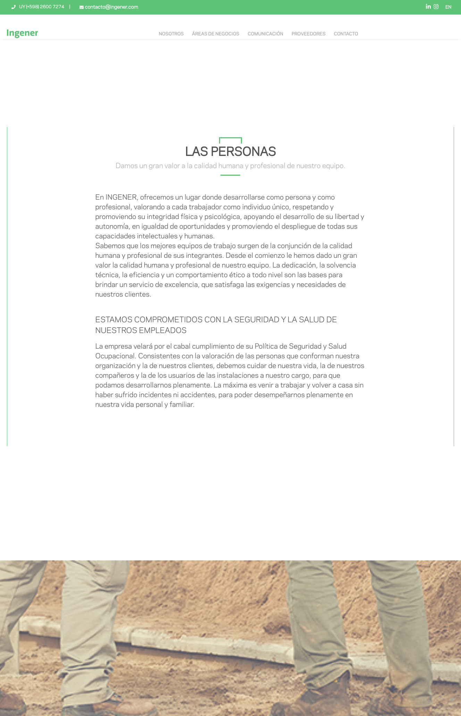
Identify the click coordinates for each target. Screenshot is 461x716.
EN (448, 8)
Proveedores (309, 34)
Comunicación (265, 34)
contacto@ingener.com (111, 7)
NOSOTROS (171, 34)
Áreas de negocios (215, 34)
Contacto (346, 34)
